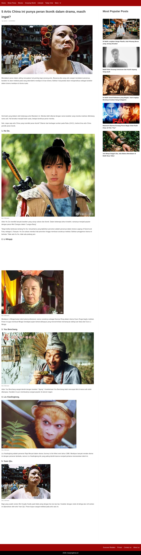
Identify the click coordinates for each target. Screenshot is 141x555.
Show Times (12, 3)
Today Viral (49, 3)
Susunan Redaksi (109, 547)
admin (5, 21)
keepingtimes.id (72, 553)
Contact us (127, 547)
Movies (20, 3)
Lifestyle (40, 3)
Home (3, 3)
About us (136, 547)
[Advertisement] (48, 100)
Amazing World (30, 3)
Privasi (119, 547)
